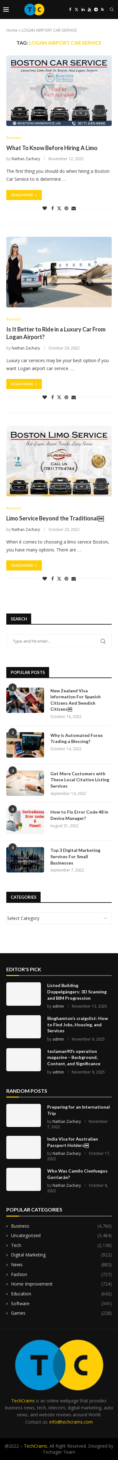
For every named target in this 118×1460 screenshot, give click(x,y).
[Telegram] (96, 9)
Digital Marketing (61, 1255)
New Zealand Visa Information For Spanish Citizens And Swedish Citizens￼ (75, 700)
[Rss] (102, 9)
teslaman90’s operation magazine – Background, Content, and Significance (73, 1057)
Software (61, 1303)
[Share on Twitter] (59, 208)
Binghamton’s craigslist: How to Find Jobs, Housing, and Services (77, 1024)
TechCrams (23, 1401)
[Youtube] (89, 9)
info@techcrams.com (71, 1422)
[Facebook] (70, 9)
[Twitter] (76, 9)
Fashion (61, 1274)
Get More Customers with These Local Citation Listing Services (79, 780)
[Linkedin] (83, 9)
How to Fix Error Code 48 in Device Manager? (79, 815)
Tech (61, 1245)
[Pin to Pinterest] (66, 208)
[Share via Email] (73, 208)
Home (12, 30)
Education (61, 1294)
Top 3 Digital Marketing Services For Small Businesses (75, 856)
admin (58, 1006)
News (61, 1265)
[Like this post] (44, 208)
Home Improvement (61, 1284)
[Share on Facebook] (52, 208)
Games (61, 1313)
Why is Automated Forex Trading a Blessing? (76, 738)
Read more (24, 194)
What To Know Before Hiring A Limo (52, 147)
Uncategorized (61, 1235)
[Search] (112, 9)
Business (61, 1226)
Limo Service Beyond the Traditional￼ (55, 518)
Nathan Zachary (26, 158)
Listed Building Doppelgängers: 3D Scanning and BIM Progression (77, 991)
